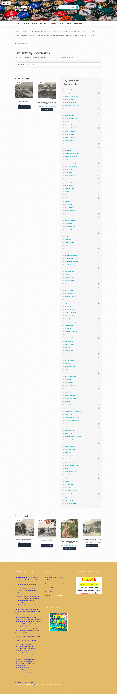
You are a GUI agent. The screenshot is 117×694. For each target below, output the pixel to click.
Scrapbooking (69, 455)
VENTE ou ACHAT (89, 584)
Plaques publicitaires (72, 417)
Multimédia (68, 357)
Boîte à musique (70, 131)
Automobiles (68, 108)
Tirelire (67, 487)
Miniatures (68, 334)
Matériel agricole (70, 312)
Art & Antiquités (70, 99)
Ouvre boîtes (69, 388)
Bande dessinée (69, 115)
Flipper (67, 245)
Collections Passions (23, 8)
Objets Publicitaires (71, 379)
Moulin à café (69, 350)
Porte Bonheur (69, 424)
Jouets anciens (69, 271)
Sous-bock (68, 458)
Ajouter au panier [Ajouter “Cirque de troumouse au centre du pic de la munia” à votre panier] (47, 109)
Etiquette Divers (70, 226)
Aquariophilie (69, 93)
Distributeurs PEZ (70, 214)
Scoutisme (68, 452)
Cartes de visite (70, 172)
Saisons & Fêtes (70, 446)
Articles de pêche (70, 102)
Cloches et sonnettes (71, 198)
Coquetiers (68, 201)
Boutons (67, 144)
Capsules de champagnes (72, 163)
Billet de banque (70, 124)
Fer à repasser (69, 233)
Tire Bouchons (69, 484)
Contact (61, 23)
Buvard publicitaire (71, 150)
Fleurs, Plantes (70, 242)
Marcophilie (68, 306)
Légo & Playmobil (70, 280)
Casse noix (68, 178)
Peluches (67, 401)
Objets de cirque (70, 366)
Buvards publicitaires (72, 153)
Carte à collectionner (72, 166)
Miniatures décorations (72, 338)
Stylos (67, 468)
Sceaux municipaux (70, 449)
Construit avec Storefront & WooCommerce (48, 684)
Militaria (68, 328)
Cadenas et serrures (71, 156)
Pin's (66, 408)
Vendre (25, 23)
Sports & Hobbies (70, 462)
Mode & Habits (69, 341)
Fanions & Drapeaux (71, 229)
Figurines (68, 239)
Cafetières (68, 159)
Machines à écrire (70, 296)
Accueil (17, 23)
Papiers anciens (70, 395)
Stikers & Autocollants (72, 465)
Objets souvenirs (70, 382)
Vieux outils (69, 494)
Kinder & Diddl (69, 277)
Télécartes (68, 474)
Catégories (52, 23)
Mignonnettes (69, 325)
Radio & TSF (68, 433)
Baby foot (68, 112)
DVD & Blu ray (69, 217)
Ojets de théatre (70, 385)
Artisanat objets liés (72, 105)
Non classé (68, 363)
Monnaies (67, 347)
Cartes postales (70, 175)
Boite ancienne (69, 134)
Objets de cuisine (70, 369)
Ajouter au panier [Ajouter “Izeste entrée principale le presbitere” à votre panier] (24, 545)
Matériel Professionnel (72, 318)
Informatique (69, 258)
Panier (69, 23)
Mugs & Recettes (70, 354)
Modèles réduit (69, 344)
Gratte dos (68, 252)
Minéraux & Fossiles (71, 331)
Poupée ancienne (70, 430)
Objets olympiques (70, 376)
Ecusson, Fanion (70, 220)
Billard (67, 121)
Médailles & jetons (71, 322)
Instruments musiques (71, 261)
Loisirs (67, 287)
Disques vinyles (70, 210)
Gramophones (68, 248)
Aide (89, 23)
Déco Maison (68, 204)
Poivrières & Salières (72, 420)
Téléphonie (68, 478)
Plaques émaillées (70, 414)
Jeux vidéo (68, 268)
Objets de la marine (71, 373)
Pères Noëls (68, 404)
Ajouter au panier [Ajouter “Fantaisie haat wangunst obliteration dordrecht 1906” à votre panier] (70, 548)
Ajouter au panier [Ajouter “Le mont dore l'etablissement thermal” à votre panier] (92, 545)
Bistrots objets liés (71, 128)
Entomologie (68, 223)
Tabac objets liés (70, 471)
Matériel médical (70, 315)
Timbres (67, 481)
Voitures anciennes (71, 503)
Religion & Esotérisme (72, 439)
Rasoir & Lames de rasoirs (73, 436)
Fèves (66, 236)
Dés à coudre (69, 207)
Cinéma (67, 191)
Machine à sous (69, 293)
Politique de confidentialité (24, 684)
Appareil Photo (69, 89)
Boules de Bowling (70, 140)
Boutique (43, 23)
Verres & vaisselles (71, 490)
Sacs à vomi (68, 443)
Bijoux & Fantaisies (71, 118)
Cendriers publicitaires (72, 182)
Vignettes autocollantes (72, 497)
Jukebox (67, 274)
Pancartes (68, 392)
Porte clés (68, 427)
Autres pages (78, 23)
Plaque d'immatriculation (73, 411)
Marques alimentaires (71, 309)
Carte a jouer (69, 169)
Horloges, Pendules (71, 255)
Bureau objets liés (71, 147)
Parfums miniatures (71, 398)
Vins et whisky (69, 500)
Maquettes (68, 303)
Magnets (67, 299)
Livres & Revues (70, 284)
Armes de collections (71, 96)
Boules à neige (69, 137)
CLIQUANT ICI (61, 595)
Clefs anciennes (70, 194)
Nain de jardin (69, 360)
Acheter (34, 23)
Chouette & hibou (70, 188)
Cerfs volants (69, 185)
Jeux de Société (70, 264)
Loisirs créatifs (70, 290)
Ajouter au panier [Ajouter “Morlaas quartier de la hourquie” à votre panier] (47, 545)
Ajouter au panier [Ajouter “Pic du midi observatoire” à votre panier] (24, 107)
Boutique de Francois (27, 542)
